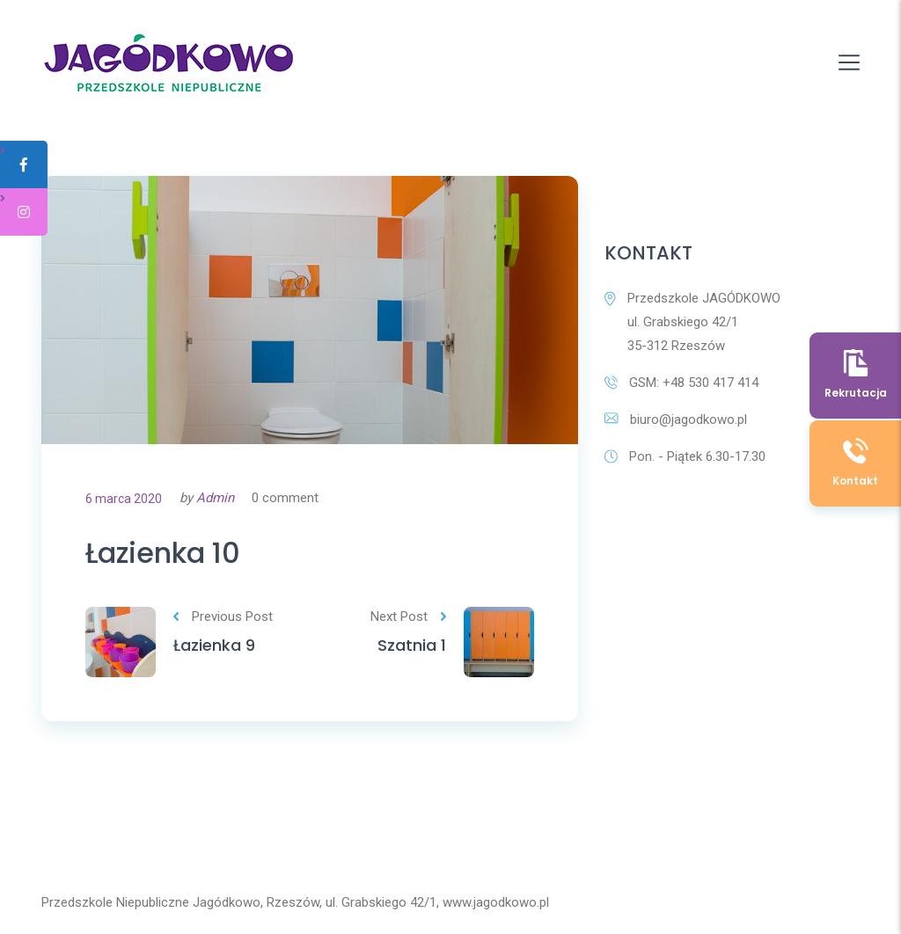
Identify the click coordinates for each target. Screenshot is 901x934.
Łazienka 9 (214, 645)
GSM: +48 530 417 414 (681, 382)
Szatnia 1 (411, 645)
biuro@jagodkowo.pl (675, 419)
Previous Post (223, 616)
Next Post (408, 616)
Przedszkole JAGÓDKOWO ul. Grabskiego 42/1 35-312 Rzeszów (692, 322)
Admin (215, 498)
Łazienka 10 (162, 553)
